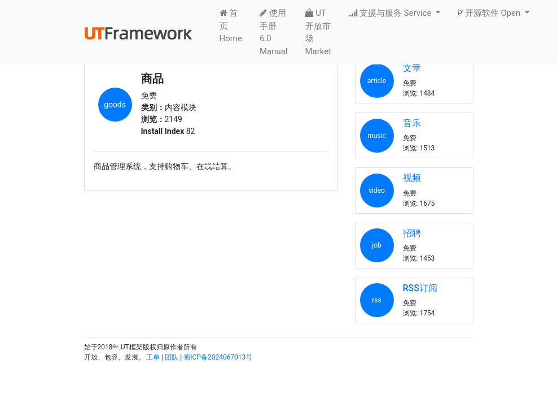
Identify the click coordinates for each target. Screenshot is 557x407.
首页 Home (231, 26)
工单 (153, 357)
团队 (171, 357)
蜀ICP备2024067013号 (217, 357)
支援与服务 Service (391, 13)
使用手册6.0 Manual (274, 32)
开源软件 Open (490, 13)
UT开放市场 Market (318, 32)
